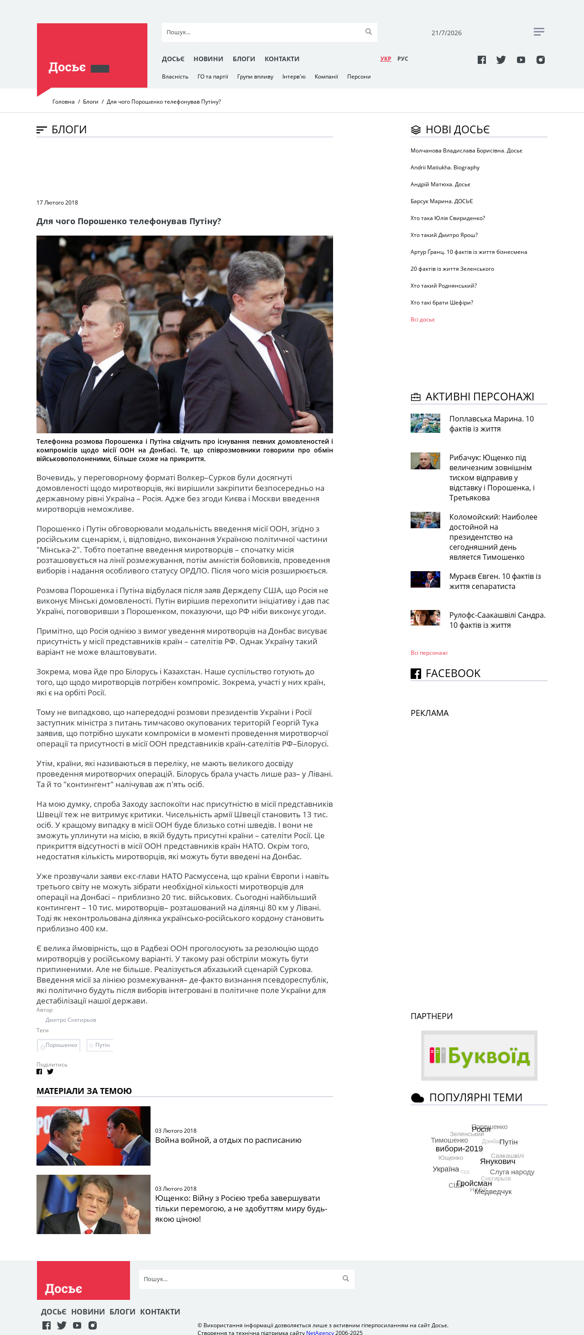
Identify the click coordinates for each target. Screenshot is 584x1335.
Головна (63, 101)
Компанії (326, 76)
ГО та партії (213, 76)
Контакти (282, 58)
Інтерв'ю (294, 76)
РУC (402, 59)
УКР (386, 59)
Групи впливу (255, 76)
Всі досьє (423, 319)
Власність (175, 76)
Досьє (173, 58)
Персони (359, 76)
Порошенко (61, 1045)
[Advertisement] (202, 167)
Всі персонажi (429, 653)
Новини (208, 58)
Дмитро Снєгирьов (71, 1020)
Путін (102, 1045)
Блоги (244, 58)
